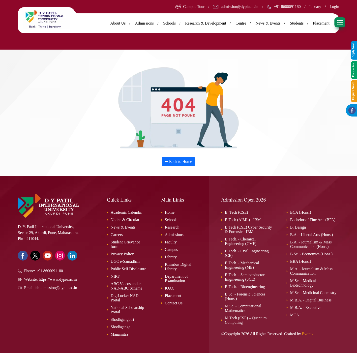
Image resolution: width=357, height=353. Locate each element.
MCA (294, 315)
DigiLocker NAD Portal (124, 298)
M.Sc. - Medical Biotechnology (303, 283)
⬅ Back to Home (178, 161)
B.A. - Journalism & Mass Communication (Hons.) (311, 244)
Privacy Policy (122, 254)
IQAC (170, 288)
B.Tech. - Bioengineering (245, 287)
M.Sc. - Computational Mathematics (243, 308)
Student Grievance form (125, 244)
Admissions (144, 23)
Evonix (307, 334)
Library (315, 6)
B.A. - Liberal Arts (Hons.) (311, 235)
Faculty (171, 242)
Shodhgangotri (122, 319)
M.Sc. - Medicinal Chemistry (313, 293)
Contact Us (174, 303)
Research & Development (205, 23)
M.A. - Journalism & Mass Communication (311, 271)
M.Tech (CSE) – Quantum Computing (246, 320)
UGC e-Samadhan (125, 261)
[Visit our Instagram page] (60, 256)
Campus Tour (194, 6)
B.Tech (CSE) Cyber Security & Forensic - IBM (248, 229)
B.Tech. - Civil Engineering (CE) (247, 253)
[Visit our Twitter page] (35, 256)
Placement (321, 23)
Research (172, 227)
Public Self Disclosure (128, 269)
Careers (117, 235)
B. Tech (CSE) (236, 212)
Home (170, 212)
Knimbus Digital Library (178, 266)
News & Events (268, 23)
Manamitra (119, 334)
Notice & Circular (125, 220)
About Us (118, 23)
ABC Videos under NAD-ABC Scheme (126, 286)
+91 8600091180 (287, 6)
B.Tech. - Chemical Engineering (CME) (241, 241)
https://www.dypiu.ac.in (58, 279)
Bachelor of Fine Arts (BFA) (312, 220)
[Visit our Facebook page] (23, 256)
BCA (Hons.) (300, 212)
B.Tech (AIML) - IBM (243, 220)
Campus (171, 249)
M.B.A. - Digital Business (310, 300)
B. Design (298, 227)
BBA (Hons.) (300, 261)
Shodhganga (120, 327)
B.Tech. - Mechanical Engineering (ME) (242, 265)
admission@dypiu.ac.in (239, 6)
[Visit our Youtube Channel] (48, 256)
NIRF (115, 276)
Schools (169, 23)
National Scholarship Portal (127, 309)
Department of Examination (176, 278)
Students (296, 23)
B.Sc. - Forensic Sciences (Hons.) (245, 296)
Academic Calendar (126, 212)
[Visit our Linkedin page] (72, 256)
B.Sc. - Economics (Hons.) (311, 254)
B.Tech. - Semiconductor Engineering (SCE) (245, 277)
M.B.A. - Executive (305, 307)
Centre (241, 23)
